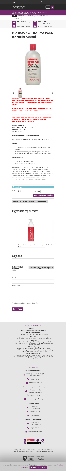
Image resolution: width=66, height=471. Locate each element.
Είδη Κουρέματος (36, 355)
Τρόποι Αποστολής (19, 449)
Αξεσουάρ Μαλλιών (20, 342)
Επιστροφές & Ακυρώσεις (45, 449)
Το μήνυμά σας (16, 285)
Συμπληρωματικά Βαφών (46, 343)
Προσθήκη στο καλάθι (43, 195)
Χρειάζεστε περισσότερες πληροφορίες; (30, 201)
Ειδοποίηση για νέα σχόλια (41, 268)
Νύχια (33, 336)
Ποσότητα (37, 191)
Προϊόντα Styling (33, 343)
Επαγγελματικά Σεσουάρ (22, 356)
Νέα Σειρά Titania (33, 332)
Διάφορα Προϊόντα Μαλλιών (45, 342)
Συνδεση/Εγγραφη (49, 2)
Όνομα (14, 270)
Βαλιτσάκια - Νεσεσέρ (23, 348)
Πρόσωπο (23, 334)
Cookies (50, 451)
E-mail (14, 278)
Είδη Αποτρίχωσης (36, 348)
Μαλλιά (30, 16)
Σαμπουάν (17, 18)
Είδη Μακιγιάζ (47, 348)
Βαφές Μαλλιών (31, 342)
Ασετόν (18, 338)
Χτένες (51, 356)
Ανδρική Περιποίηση (37, 358)
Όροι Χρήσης (29, 451)
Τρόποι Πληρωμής (31, 449)
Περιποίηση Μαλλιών (43, 16)
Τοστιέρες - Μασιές (35, 356)
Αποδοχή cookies (38, 467)
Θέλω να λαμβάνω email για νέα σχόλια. (26, 303)
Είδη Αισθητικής (34, 347)
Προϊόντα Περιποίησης (40, 351)
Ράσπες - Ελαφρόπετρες (45, 338)
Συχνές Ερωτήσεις (19, 451)
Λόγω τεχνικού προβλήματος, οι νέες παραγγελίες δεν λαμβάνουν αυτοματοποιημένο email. (30, 13)
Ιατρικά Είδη (31, 350)
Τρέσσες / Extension (34, 345)
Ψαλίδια (27, 358)
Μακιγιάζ (33, 329)
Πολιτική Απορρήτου (41, 451)
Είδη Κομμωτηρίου (33, 353)
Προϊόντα (21, 16)
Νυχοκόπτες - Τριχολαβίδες (44, 350)
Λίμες (22, 338)
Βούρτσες (45, 356)
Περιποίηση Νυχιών (31, 338)
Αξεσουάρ (45, 334)
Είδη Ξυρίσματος (47, 355)
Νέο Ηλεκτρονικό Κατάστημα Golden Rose (34, 330)
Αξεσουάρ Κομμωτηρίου (23, 355)
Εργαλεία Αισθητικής (21, 350)
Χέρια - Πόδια (31, 334)
